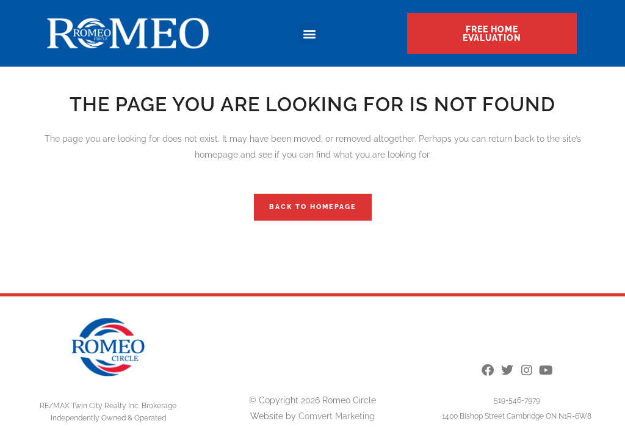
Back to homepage (312, 207)
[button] (310, 33)
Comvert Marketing (336, 416)
